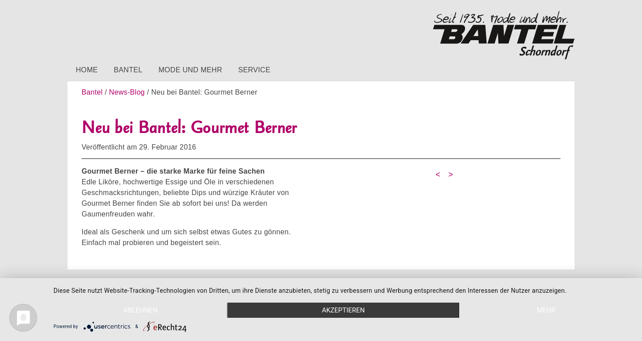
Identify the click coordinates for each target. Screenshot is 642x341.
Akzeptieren (343, 310)
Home (87, 70)
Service (254, 70)
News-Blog (127, 92)
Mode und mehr (190, 70)
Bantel (128, 70)
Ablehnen (140, 310)
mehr (546, 310)
